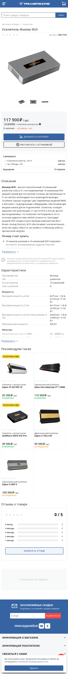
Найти (61, 15)
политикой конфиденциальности (33, 661)
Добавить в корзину (36, 136)
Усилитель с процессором (17, 386)
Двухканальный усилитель (49, 434)
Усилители (28, 24)
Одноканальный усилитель (49, 386)
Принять (34, 668)
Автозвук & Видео (10, 24)
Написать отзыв (34, 550)
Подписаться (53, 615)
